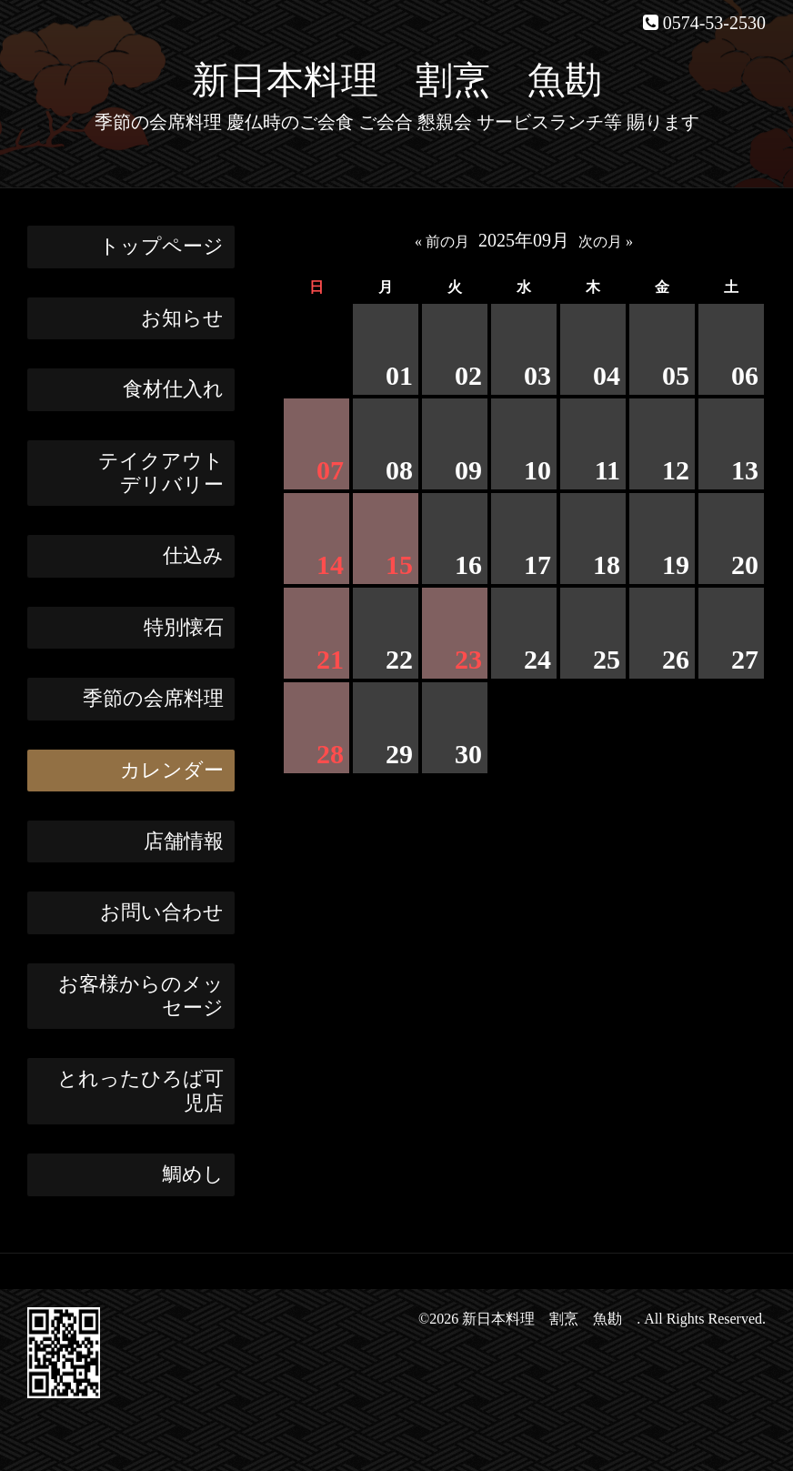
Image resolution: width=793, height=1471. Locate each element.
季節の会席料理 (153, 698)
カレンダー (172, 770)
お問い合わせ (162, 912)
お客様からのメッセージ (141, 995)
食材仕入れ (173, 389)
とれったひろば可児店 (140, 1090)
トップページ (161, 246)
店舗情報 (184, 841)
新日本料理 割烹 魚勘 (415, 80)
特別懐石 (184, 627)
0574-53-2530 (714, 23)
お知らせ (182, 318)
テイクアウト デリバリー (166, 472)
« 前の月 (442, 241)
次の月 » (605, 241)
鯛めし (193, 1174)
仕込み (193, 555)
